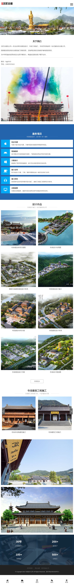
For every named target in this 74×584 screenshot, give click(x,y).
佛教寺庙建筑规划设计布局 (18, 289)
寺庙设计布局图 (55, 247)
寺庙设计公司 (29, 571)
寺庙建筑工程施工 (54, 432)
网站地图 (37, 568)
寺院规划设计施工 (55, 289)
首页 (7, 581)
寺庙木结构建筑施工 (19, 432)
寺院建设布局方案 (18, 330)
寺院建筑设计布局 (55, 330)
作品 (22, 581)
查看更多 (37, 381)
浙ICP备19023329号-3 (52, 571)
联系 (66, 581)
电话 (37, 581)
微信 (51, 581)
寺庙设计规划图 (55, 372)
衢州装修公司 (45, 568)
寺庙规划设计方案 (18, 372)
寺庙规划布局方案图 (18, 247)
